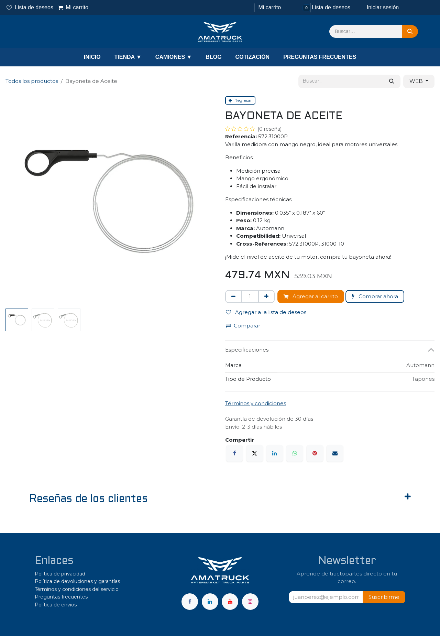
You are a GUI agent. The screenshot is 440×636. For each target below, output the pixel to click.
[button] (384, 597)
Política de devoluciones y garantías (77, 581)
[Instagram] (250, 601)
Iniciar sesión (383, 7)
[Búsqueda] (410, 31)
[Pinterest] (315, 453)
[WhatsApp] (294, 453)
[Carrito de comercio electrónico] (269, 7)
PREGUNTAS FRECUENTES (319, 57)
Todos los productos (32, 81)
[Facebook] (234, 453)
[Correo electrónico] (335, 453)
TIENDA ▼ (128, 57)
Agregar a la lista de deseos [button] (266, 312)
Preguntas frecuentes (61, 597)
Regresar (240, 100)
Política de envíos (56, 605)
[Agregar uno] (266, 296)
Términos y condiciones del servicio (77, 589)
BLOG (213, 57)
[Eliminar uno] (233, 296)
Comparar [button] (243, 325)
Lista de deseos (30, 7)
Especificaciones (246, 349)
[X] (254, 453)
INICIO (92, 57)
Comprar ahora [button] (375, 296)
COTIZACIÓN (252, 57)
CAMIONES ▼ (173, 57)
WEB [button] (416, 81)
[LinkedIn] (274, 453)
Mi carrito (73, 7)
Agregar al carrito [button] (311, 296)
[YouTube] (230, 601)
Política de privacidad (60, 574)
